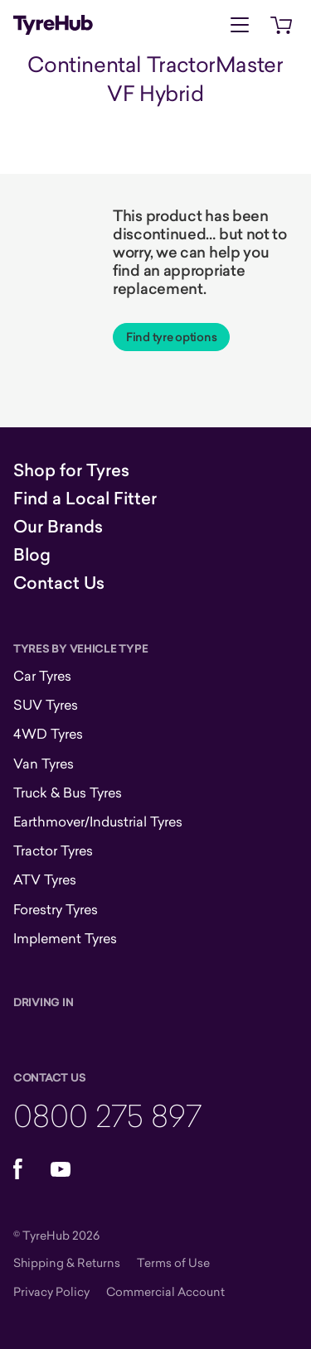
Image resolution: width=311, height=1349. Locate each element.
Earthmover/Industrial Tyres (97, 821)
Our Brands (58, 526)
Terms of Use (173, 1262)
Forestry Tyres (55, 909)
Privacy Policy (51, 1291)
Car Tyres (42, 676)
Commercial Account (165, 1291)
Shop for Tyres (71, 470)
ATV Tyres (44, 879)
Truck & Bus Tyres (67, 792)
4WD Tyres (48, 734)
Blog (32, 554)
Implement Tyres (65, 938)
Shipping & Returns (66, 1262)
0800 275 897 (107, 1115)
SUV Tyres (45, 705)
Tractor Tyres (53, 850)
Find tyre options (171, 337)
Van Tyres (43, 763)
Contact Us (58, 583)
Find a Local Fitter (85, 498)
